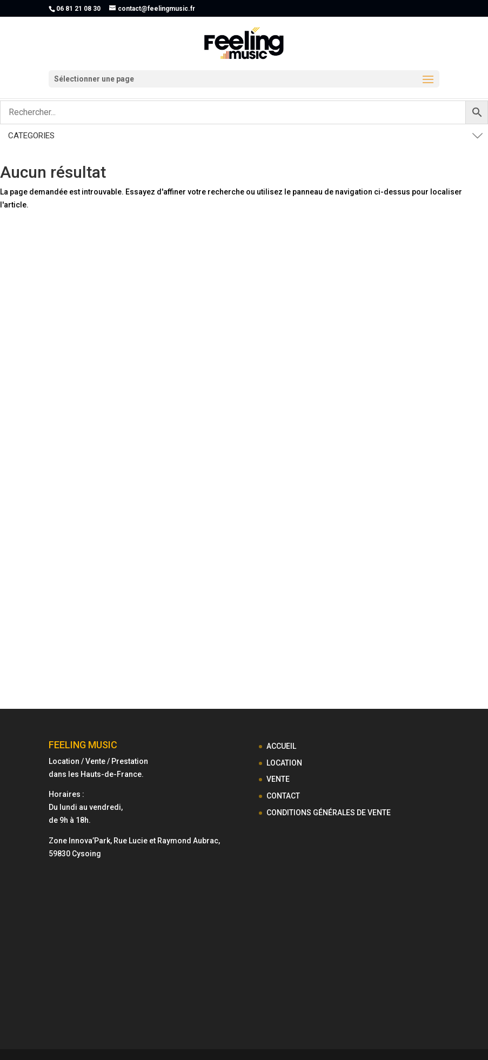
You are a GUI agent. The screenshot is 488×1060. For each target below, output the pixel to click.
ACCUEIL (281, 746)
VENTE (278, 779)
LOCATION (284, 763)
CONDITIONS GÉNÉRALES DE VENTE (328, 812)
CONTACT (283, 795)
